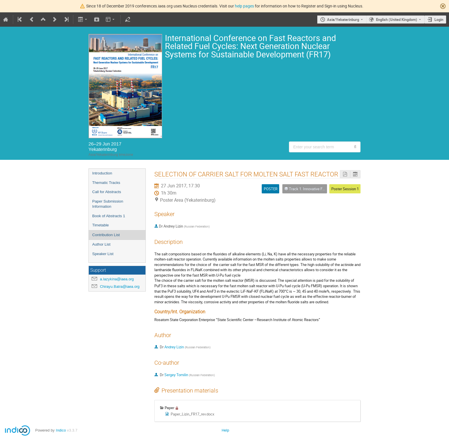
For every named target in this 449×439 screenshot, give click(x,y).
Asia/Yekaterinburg (343, 19)
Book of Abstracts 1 (108, 216)
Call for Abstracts (106, 192)
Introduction (102, 173)
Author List (101, 244)
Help (225, 430)
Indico (61, 430)
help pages (244, 6)
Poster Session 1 (345, 188)
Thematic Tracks (106, 182)
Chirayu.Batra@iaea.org (119, 286)
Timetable (100, 225)
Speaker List (102, 254)
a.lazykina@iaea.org (117, 279)
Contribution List (106, 235)
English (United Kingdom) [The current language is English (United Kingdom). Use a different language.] (396, 19)
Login (438, 19)
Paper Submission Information (107, 204)
